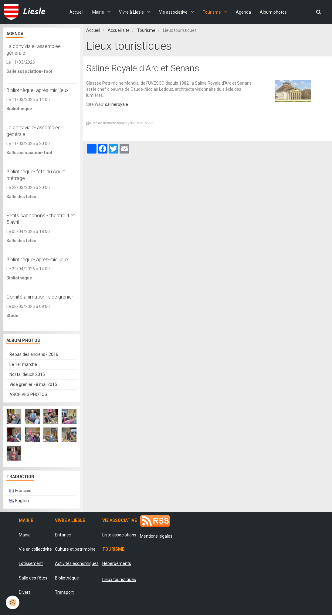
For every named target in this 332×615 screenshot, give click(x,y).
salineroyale (116, 104)
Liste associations (119, 534)
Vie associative (173, 12)
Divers (25, 592)
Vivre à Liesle (131, 12)
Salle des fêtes (33, 578)
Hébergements (116, 563)
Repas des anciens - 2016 (33, 354)
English (19, 500)
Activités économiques (77, 563)
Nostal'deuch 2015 (27, 374)
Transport (64, 592)
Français (20, 490)
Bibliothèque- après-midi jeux (37, 90)
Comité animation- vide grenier (39, 297)
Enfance (63, 534)
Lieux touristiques (119, 579)
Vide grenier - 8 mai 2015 (33, 384)
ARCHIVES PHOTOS (28, 394)
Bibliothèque (67, 578)
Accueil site (119, 30)
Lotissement (31, 563)
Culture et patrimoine (75, 549)
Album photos (274, 12)
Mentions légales (156, 536)
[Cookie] (13, 602)
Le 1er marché (23, 364)
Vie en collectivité (35, 549)
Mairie (97, 12)
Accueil (75, 12)
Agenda (244, 12)
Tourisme (212, 12)
